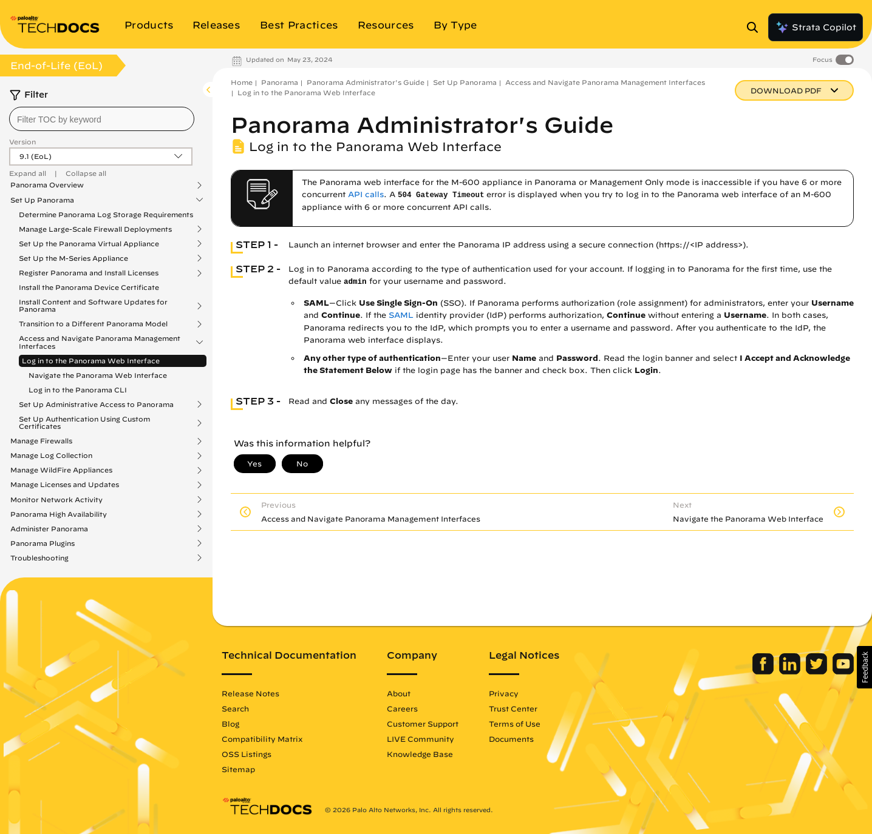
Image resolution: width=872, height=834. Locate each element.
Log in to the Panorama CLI (78, 390)
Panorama (279, 82)
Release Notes (250, 693)
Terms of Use (514, 723)
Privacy (504, 693)
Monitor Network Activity (56, 499)
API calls (366, 194)
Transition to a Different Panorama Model (93, 324)
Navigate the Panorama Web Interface (98, 375)
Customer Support (422, 723)
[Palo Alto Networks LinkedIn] (791, 671)
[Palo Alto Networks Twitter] (817, 671)
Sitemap (238, 769)
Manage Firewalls (41, 441)
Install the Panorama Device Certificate (89, 287)
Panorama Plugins (42, 543)
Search (235, 708)
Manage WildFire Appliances (61, 470)
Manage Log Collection (51, 455)
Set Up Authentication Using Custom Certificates (84, 422)
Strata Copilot (815, 27)
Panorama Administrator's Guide (365, 82)
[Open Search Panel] (756, 27)
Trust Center (513, 708)
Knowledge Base (420, 754)
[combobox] (101, 119)
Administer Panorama (49, 529)
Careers (402, 708)
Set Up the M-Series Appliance (73, 258)
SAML (401, 315)
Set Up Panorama (42, 200)
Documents (511, 739)
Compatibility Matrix (262, 739)
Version (22, 142)
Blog (230, 723)
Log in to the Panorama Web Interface (91, 361)
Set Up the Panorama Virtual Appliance (89, 243)
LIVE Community (420, 739)
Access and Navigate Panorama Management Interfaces (99, 342)
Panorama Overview (47, 185)
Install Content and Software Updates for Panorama (93, 305)
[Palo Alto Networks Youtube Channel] (843, 671)
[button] (864, 667)
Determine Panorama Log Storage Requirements (106, 214)
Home (242, 82)
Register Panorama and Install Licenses (88, 273)
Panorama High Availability (58, 514)
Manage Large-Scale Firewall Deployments (95, 229)
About (398, 693)
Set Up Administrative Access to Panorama (96, 404)
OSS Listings (246, 754)
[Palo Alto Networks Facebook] (764, 671)
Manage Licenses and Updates (64, 484)
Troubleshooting (39, 558)
